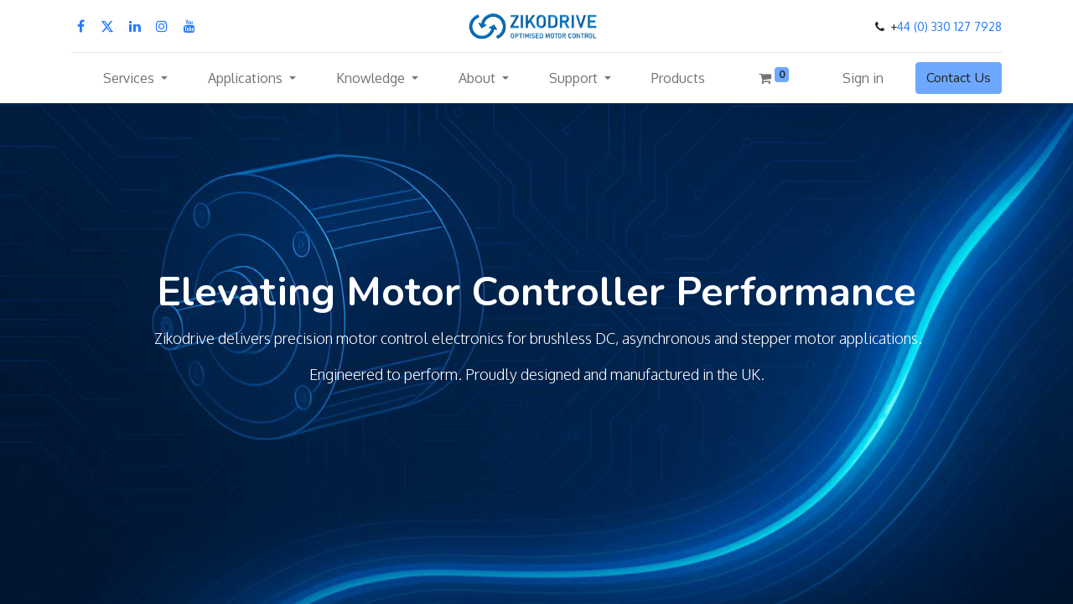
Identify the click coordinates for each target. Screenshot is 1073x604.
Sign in (863, 78)
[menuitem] (678, 78)
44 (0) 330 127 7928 (949, 26)
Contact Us (958, 78)
